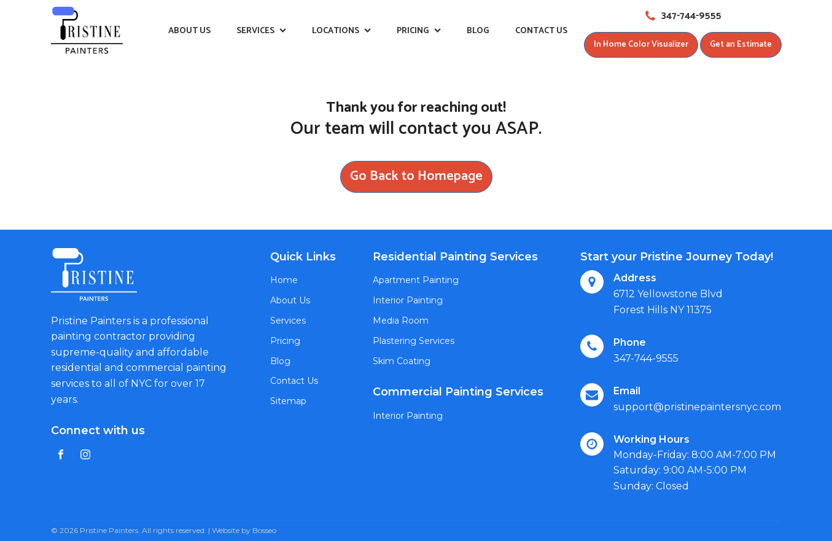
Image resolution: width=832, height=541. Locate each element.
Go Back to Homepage (416, 176)
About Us (189, 31)
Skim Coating (401, 361)
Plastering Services (413, 340)
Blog (478, 31)
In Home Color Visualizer (641, 44)
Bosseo (264, 530)
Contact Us (541, 31)
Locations (341, 31)
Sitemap (288, 401)
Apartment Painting (416, 280)
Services (261, 31)
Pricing (419, 31)
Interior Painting (408, 300)
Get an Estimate (741, 44)
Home (284, 280)
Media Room (401, 320)
